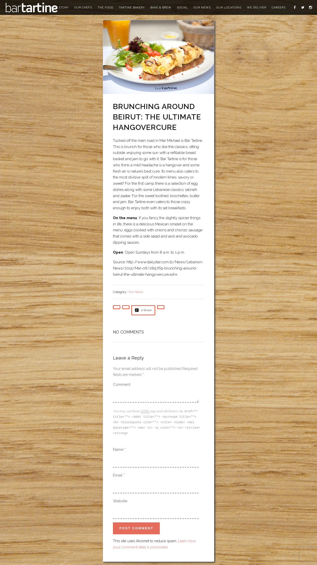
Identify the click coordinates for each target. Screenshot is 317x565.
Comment (121, 384)
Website (120, 500)
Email (117, 474)
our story (60, 7)
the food (105, 7)
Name (118, 448)
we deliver (256, 7)
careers (279, 7)
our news (202, 7)
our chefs (83, 7)
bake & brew (160, 7)
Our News (136, 292)
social (182, 7)
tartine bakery (132, 7)
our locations (228, 7)
